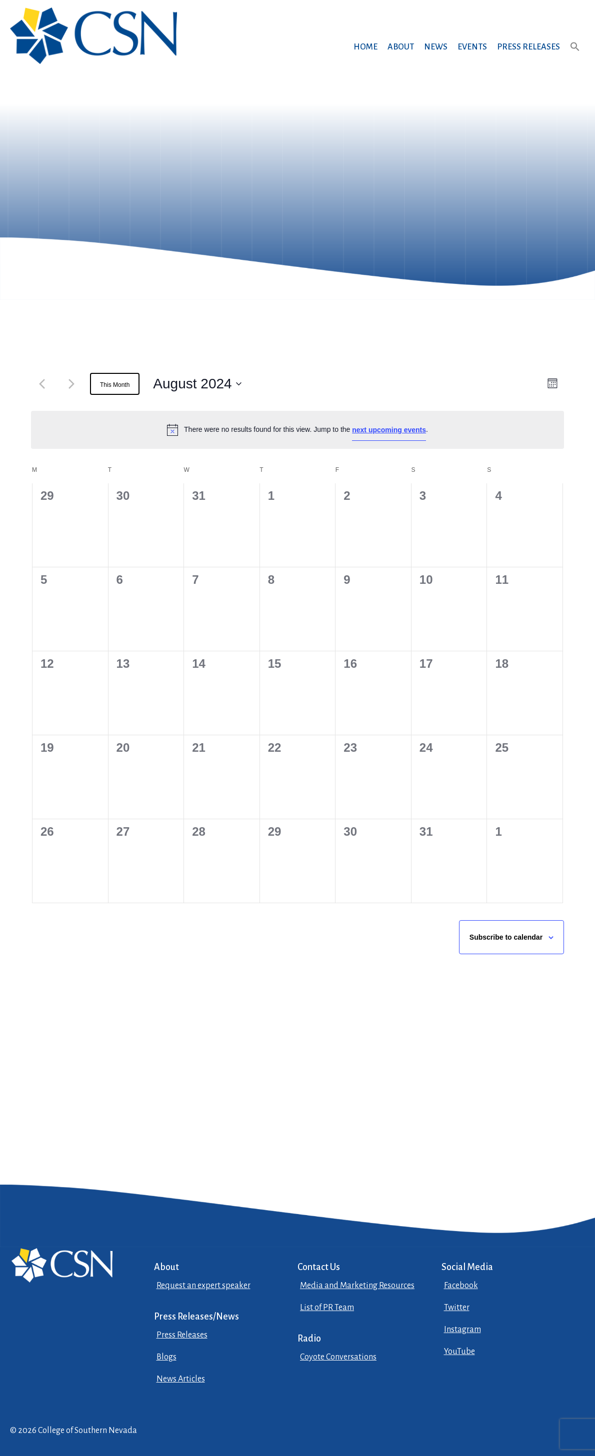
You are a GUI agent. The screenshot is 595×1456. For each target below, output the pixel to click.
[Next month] (71, 384)
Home (366, 46)
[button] (575, 56)
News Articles (180, 1379)
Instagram (462, 1329)
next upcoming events (389, 430)
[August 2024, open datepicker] (197, 384)
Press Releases (528, 46)
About (401, 46)
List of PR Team (327, 1307)
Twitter (457, 1307)
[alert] (297, 430)
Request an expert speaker (203, 1285)
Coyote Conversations (338, 1357)
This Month (115, 384)
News (436, 46)
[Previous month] (42, 384)
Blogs (166, 1357)
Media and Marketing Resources (357, 1285)
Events (472, 46)
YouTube (459, 1351)
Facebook (461, 1285)
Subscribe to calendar (506, 937)
